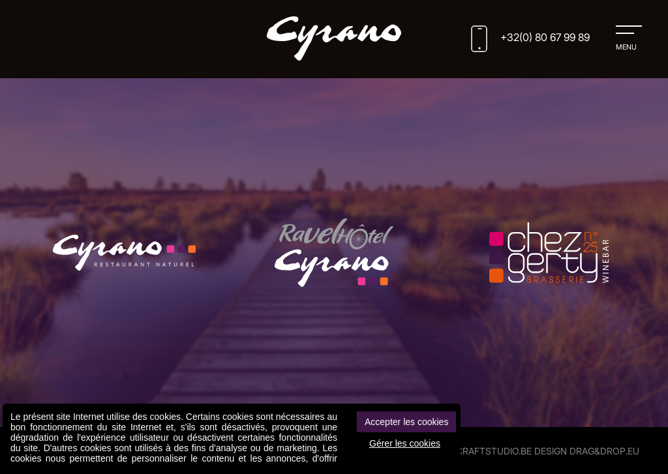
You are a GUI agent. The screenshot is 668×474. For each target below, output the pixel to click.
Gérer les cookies (404, 443)
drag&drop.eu (604, 450)
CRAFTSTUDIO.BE (494, 450)
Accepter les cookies (406, 422)
